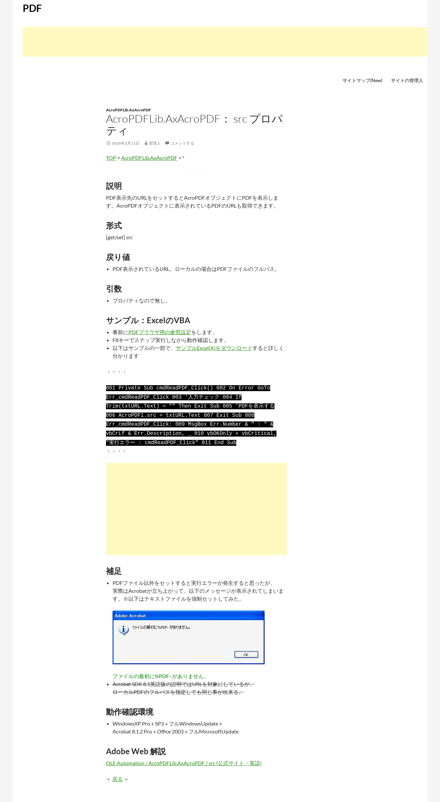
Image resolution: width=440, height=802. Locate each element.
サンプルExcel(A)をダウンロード (214, 348)
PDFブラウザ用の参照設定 (159, 332)
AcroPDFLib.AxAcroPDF (128, 109)
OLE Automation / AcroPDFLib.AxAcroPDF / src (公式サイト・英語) (184, 758)
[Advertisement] (225, 42)
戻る (117, 774)
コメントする (182, 143)
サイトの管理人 (407, 80)
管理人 (155, 143)
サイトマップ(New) (362, 80)
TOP (111, 158)
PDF (32, 8)
